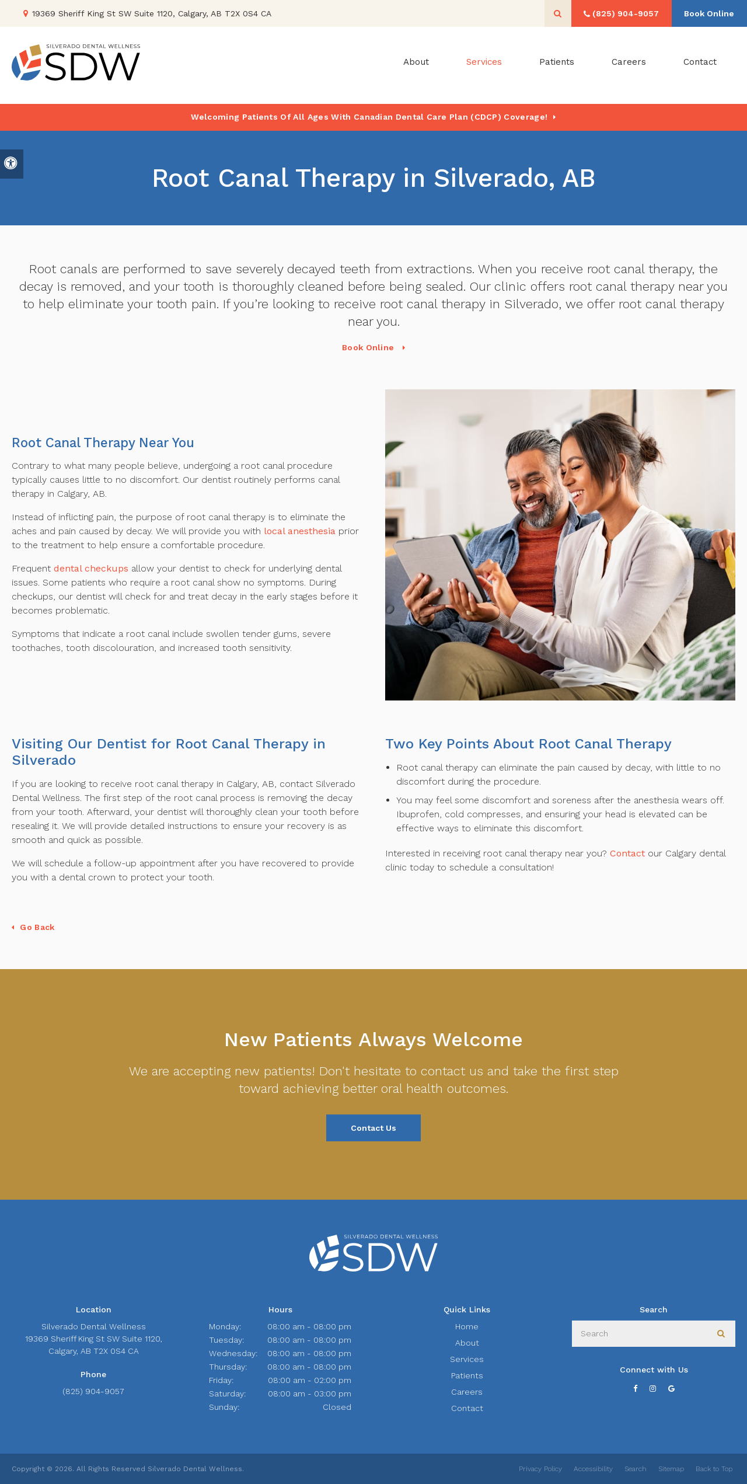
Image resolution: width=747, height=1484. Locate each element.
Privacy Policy (540, 1469)
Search (635, 1469)
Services (467, 1359)
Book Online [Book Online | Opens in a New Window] (706, 13)
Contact (700, 65)
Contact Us (373, 1128)
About (467, 1342)
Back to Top (714, 1469)
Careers (629, 65)
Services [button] (484, 65)
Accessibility (593, 1469)
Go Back (37, 927)
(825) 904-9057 (93, 1391)
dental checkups (91, 568)
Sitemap (671, 1469)
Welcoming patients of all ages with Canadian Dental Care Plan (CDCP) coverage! (369, 116)
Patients (556, 65)
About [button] (416, 65)
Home (467, 1326)
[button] (704, 203)
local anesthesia (298, 531)
